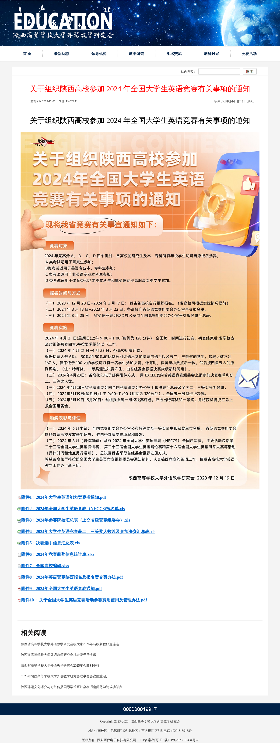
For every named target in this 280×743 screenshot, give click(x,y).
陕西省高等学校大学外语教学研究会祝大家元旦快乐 (58, 655)
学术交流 (174, 54)
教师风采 (211, 54)
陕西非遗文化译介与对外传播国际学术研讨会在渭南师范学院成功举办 (71, 687)
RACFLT (71, 101)
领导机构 (98, 54)
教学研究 (136, 54)
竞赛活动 (249, 54)
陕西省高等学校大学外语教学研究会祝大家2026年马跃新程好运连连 (70, 644)
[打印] (241, 101)
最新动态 (61, 54)
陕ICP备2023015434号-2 (181, 740)
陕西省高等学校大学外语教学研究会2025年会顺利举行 (60, 665)
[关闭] (250, 101)
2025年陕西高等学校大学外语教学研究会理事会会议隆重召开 (65, 676)
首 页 (27, 54)
